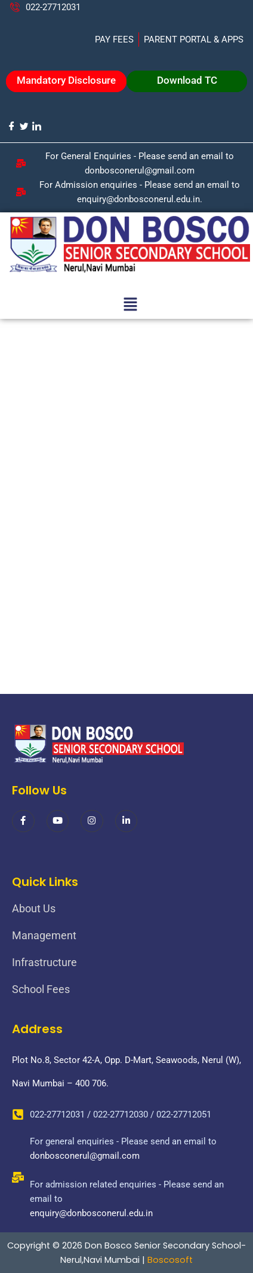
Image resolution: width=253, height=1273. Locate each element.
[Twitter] (23, 126)
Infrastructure (44, 962)
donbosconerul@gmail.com (85, 1155)
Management (44, 935)
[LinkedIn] (36, 126)
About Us (33, 908)
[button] (130, 305)
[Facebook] (11, 126)
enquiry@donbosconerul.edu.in (91, 1213)
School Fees (41, 989)
